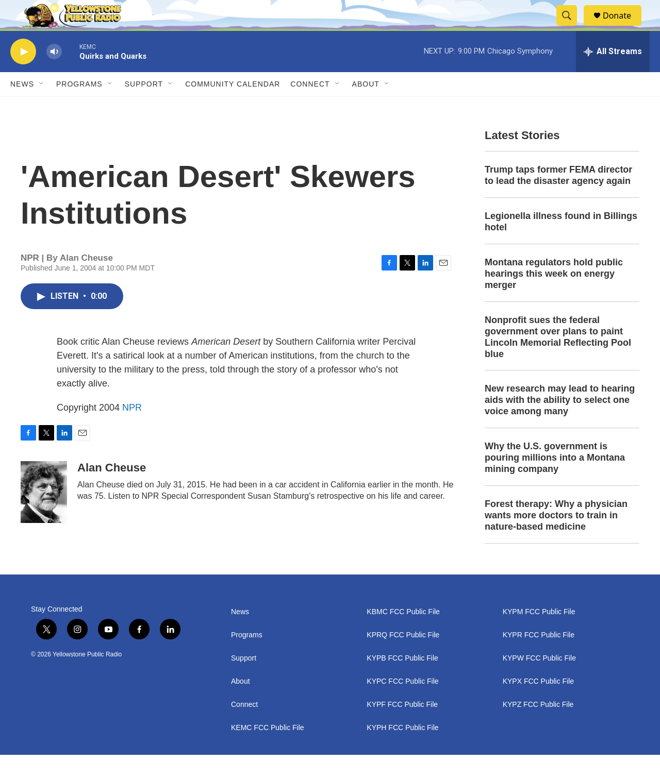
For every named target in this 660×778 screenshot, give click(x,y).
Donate (623, 27)
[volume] (54, 75)
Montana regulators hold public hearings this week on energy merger (554, 296)
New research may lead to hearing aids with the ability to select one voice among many (560, 423)
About (240, 704)
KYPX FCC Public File (538, 704)
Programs (79, 107)
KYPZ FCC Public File (538, 728)
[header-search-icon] (571, 27)
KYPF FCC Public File (402, 728)
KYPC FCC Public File (402, 704)
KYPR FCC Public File (538, 658)
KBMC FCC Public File (403, 635)
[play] (23, 75)
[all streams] (613, 74)
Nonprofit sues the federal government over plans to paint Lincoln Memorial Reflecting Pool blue (558, 360)
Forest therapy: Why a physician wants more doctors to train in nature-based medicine (556, 538)
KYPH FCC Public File (402, 751)
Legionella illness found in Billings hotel (561, 245)
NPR (132, 431)
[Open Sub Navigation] (42, 107)
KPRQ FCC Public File (403, 658)
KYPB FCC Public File (402, 681)
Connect (309, 107)
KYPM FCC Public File (539, 635)
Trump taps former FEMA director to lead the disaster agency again (558, 198)
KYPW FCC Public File (539, 681)
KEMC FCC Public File (267, 751)
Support (144, 107)
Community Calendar (232, 107)
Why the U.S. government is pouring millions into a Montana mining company (555, 480)
